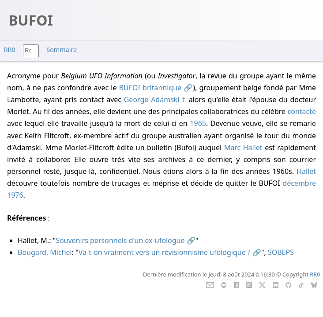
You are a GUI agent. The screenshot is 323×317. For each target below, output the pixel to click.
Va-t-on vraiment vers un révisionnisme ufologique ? (165, 252)
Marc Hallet (243, 147)
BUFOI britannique (150, 87)
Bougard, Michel (45, 252)
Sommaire (61, 49)
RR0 (9, 49)
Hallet (306, 171)
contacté (302, 111)
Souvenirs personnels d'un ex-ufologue (120, 240)
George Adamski (152, 99)
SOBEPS (281, 252)
